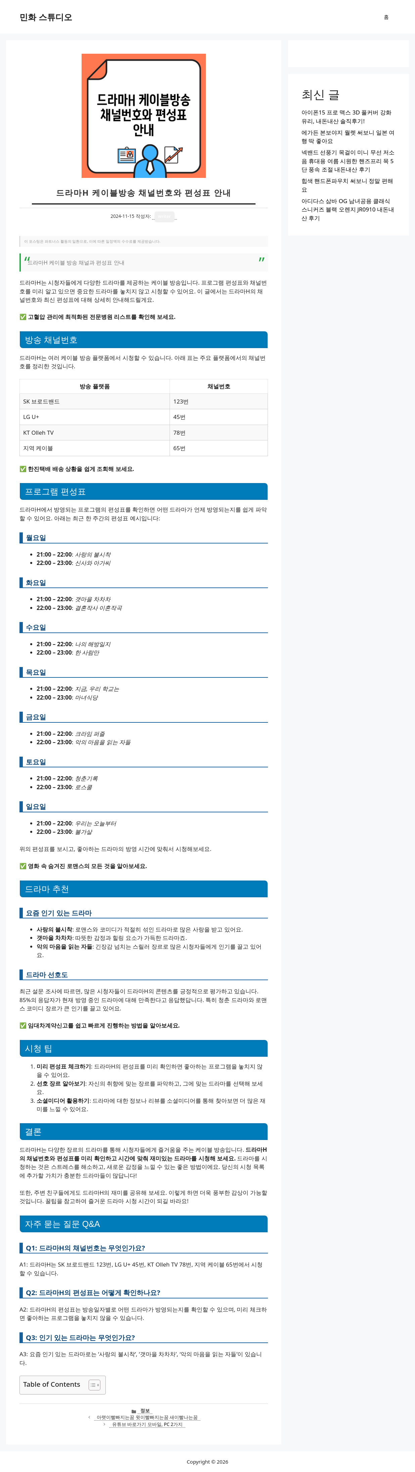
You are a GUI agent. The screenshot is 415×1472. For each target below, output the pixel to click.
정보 (145, 1410)
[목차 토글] (91, 1385)
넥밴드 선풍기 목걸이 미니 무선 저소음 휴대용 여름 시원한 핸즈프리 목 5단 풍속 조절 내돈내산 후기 (348, 160)
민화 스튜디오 (45, 16)
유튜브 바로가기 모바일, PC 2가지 (147, 1424)
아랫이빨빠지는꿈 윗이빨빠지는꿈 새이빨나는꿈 (147, 1417)
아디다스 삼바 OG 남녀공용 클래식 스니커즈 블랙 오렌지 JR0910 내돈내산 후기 (348, 209)
